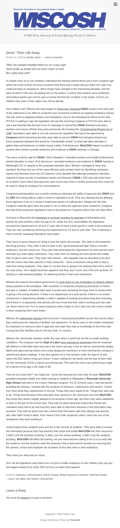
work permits (46, 479)
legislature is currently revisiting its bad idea (60, 217)
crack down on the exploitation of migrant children (86, 282)
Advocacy (21, 475)
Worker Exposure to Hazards (74, 475)
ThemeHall (74, 520)
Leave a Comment (53, 57)
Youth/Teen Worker (98, 475)
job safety (20, 479)
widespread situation (31, 318)
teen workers (33, 479)
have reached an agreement (76, 342)
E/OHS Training (50, 475)
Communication (34, 475)
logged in (25, 497)
